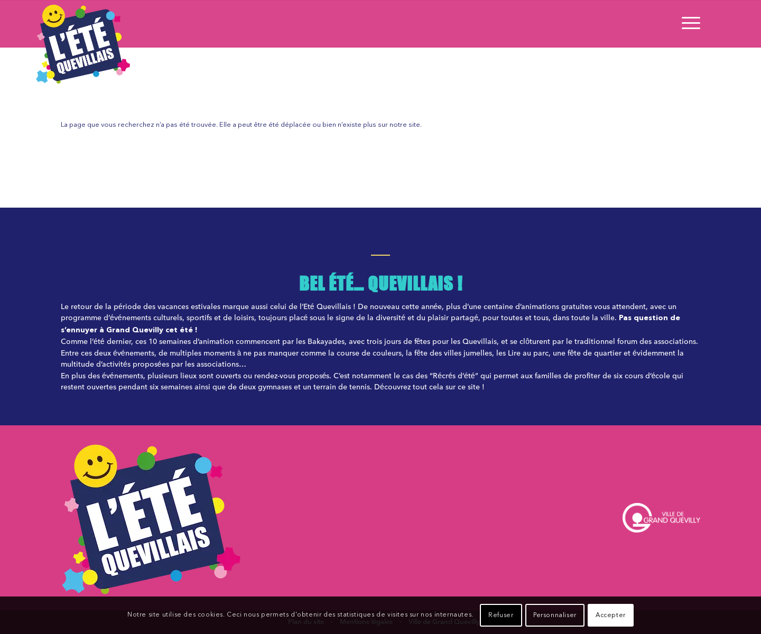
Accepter (611, 615)
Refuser (500, 615)
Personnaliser (555, 615)
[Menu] (687, 24)
